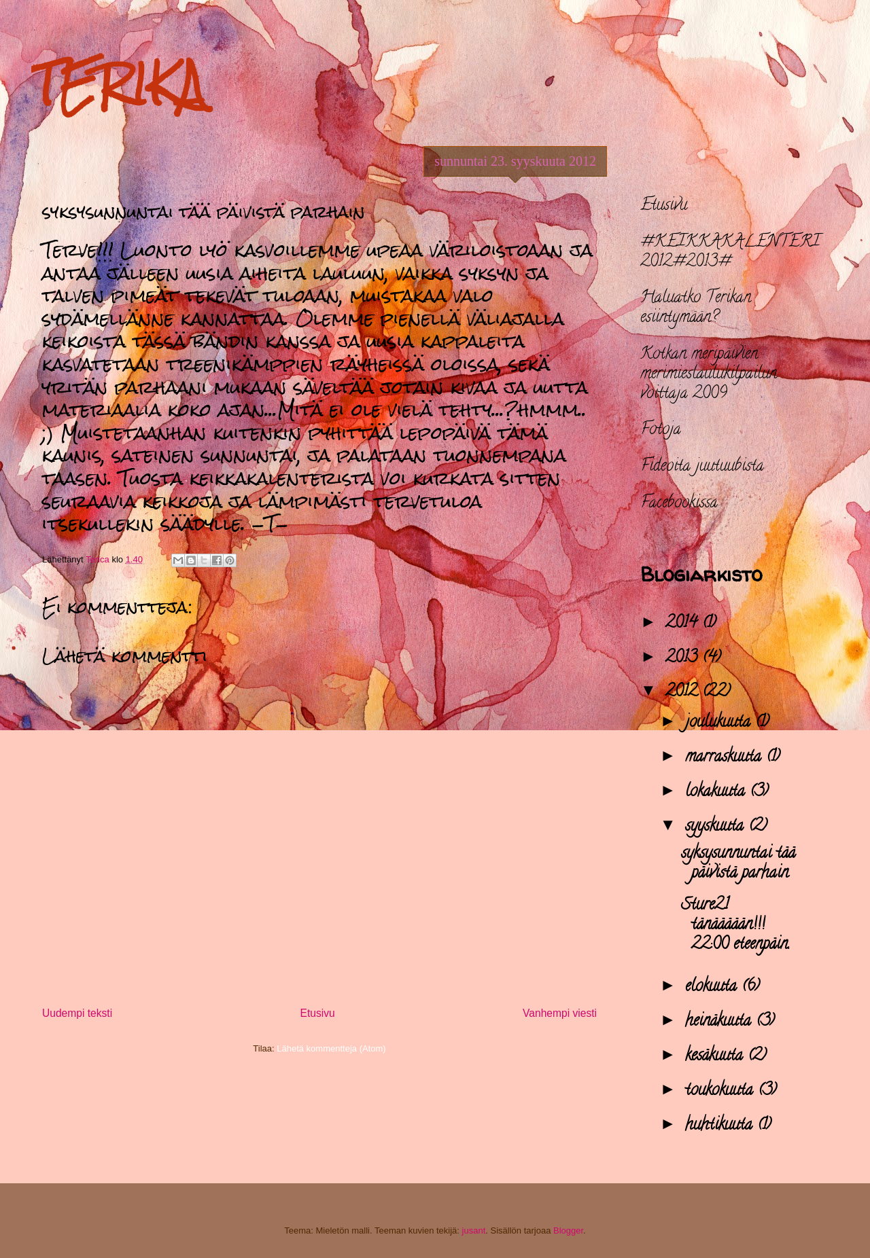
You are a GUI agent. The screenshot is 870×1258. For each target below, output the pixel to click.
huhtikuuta (721, 1125)
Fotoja (660, 430)
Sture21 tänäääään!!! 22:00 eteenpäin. (735, 925)
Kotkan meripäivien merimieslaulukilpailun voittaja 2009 (708, 374)
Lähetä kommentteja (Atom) (331, 1048)
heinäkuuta (720, 1022)
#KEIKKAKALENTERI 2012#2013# (730, 252)
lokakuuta (717, 792)
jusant (474, 1230)
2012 (683, 692)
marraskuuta (725, 757)
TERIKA (118, 84)
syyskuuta (716, 827)
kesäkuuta (716, 1056)
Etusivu (317, 1013)
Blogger (568, 1230)
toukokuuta (721, 1091)
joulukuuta (720, 723)
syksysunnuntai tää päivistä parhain (738, 864)
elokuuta (713, 987)
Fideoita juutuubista (702, 467)
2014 (683, 623)
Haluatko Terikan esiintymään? (695, 308)
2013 (683, 658)
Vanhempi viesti (560, 1013)
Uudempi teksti (77, 1013)
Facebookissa (679, 503)
